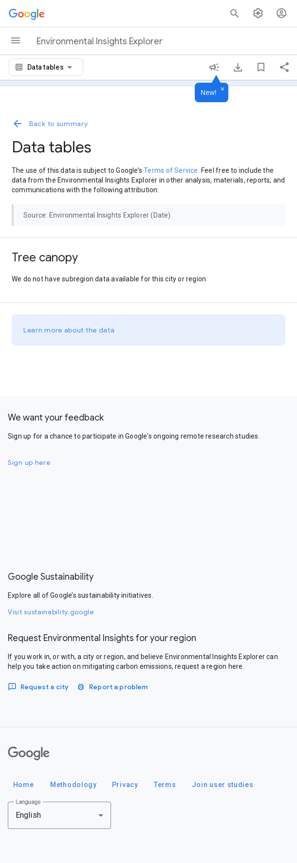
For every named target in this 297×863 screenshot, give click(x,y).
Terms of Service (171, 170)
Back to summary (50, 123)
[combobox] (51, 67)
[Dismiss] (222, 89)
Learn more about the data (69, 330)
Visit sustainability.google (51, 611)
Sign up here (29, 462)
